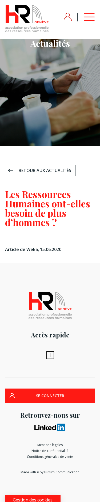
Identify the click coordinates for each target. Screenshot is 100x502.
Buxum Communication (61, 472)
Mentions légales (50, 445)
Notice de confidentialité (50, 450)
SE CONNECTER (50, 395)
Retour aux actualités (45, 170)
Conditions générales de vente (50, 456)
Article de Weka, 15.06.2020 (33, 249)
